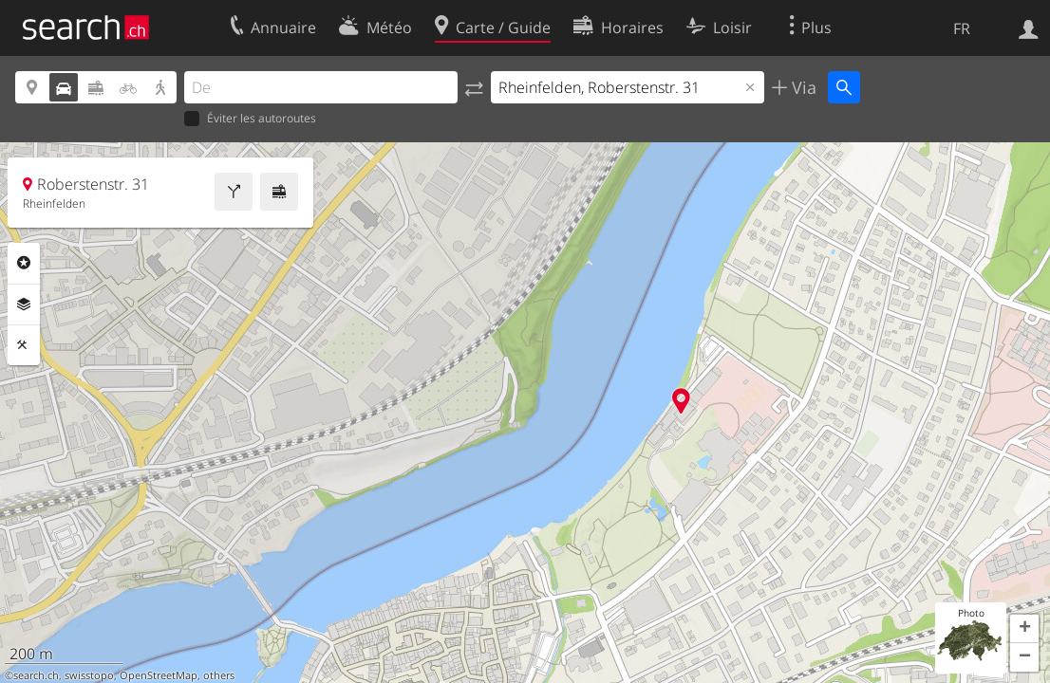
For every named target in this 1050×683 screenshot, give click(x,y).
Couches (24, 304)
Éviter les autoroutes (250, 119)
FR (961, 28)
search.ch (36, 675)
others (218, 675)
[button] (1024, 629)
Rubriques (24, 263)
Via (801, 87)
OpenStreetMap (158, 675)
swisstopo (89, 675)
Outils (24, 345)
